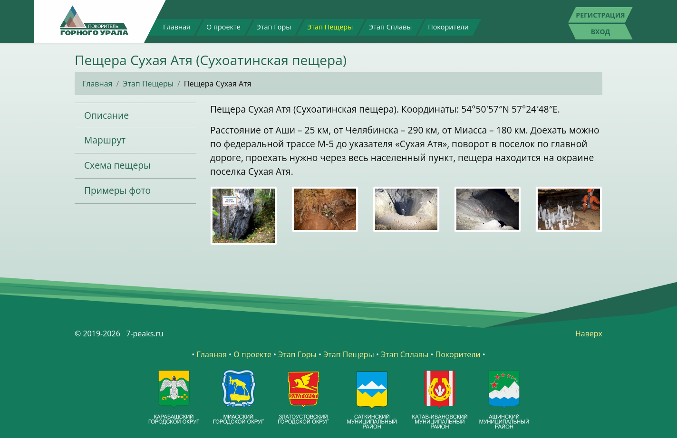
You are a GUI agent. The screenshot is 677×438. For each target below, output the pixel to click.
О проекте (223, 26)
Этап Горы (274, 26)
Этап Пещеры (330, 26)
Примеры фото (117, 190)
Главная (176, 26)
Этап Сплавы (390, 26)
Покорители (448, 26)
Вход (600, 31)
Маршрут (105, 139)
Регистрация (600, 14)
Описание (106, 115)
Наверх (588, 333)
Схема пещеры (117, 165)
